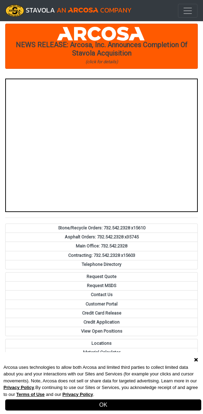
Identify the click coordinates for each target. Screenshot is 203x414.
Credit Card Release (101, 313)
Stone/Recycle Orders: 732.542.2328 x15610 (101, 227)
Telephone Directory (101, 264)
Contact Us (102, 294)
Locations (101, 343)
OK (103, 405)
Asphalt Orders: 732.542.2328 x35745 (102, 237)
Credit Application (101, 322)
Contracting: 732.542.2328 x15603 (101, 255)
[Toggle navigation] (187, 11)
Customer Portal (101, 304)
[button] (101, 46)
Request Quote (101, 276)
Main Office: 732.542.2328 (101, 246)
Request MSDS (101, 285)
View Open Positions (101, 331)
